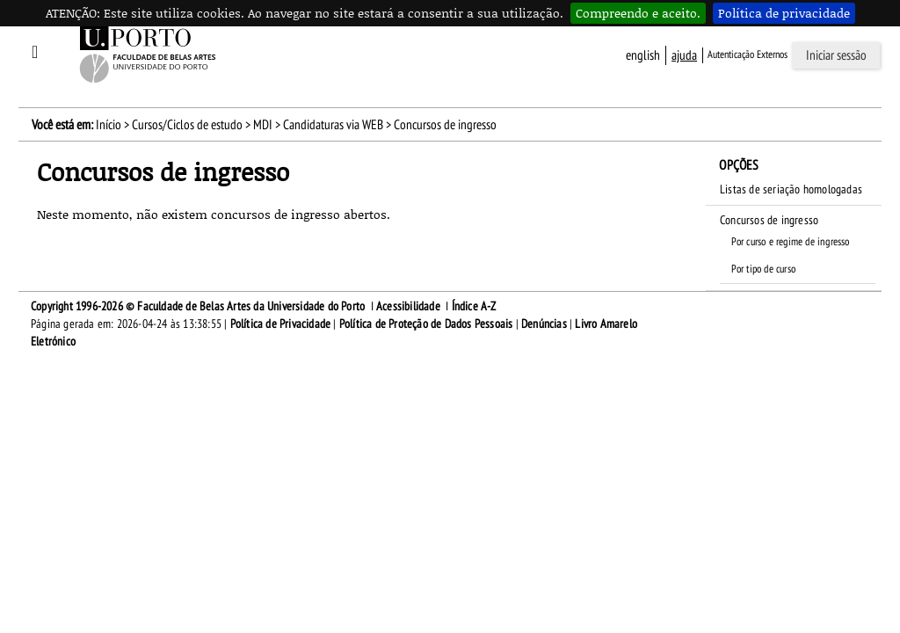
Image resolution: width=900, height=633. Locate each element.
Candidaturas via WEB (333, 125)
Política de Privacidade (280, 323)
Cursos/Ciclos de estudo (187, 125)
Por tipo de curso (763, 269)
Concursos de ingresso (769, 220)
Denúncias (544, 323)
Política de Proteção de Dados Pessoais (426, 323)
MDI (262, 125)
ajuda (684, 55)
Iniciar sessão (836, 55)
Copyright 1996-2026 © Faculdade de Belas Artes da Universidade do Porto (198, 306)
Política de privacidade (784, 12)
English (643, 55)
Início (108, 125)
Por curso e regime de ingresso (790, 242)
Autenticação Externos (748, 54)
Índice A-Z (474, 306)
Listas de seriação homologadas (791, 189)
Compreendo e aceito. (638, 12)
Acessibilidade (408, 306)
